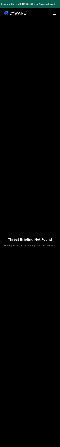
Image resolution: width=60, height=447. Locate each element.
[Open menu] (54, 13)
